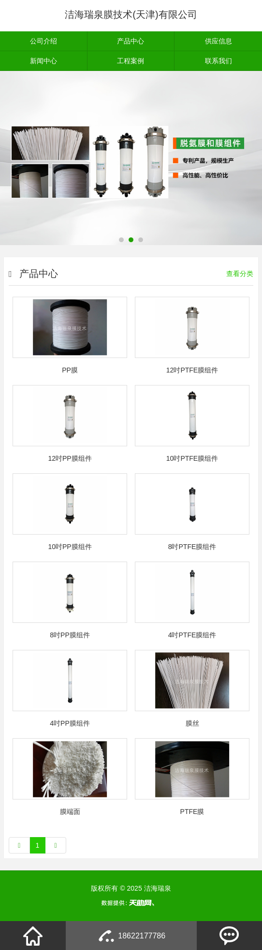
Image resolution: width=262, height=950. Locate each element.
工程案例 (130, 61)
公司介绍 (43, 41)
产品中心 (130, 41)
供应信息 (218, 41)
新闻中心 (43, 61)
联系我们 (218, 61)
